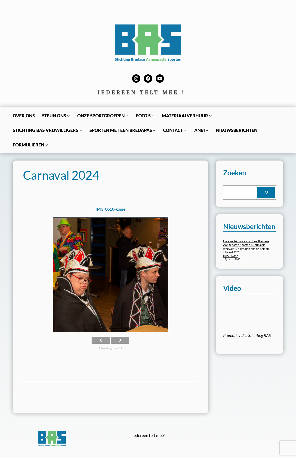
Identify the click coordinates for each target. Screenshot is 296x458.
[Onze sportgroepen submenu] (127, 115)
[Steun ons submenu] (68, 115)
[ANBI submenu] (207, 130)
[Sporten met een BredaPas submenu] (154, 130)
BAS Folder (230, 256)
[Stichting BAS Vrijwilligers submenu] (80, 130)
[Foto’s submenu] (153, 115)
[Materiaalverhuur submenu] (210, 115)
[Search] (266, 192)
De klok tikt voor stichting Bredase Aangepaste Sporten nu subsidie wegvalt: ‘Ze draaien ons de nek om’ (246, 245)
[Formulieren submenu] (46, 144)
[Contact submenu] (185, 130)
